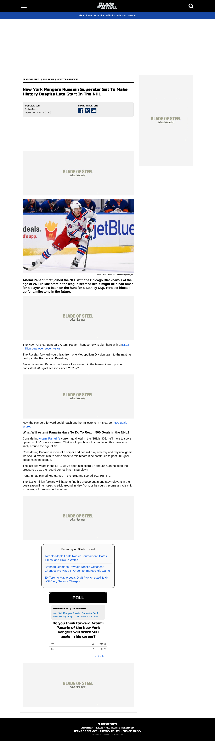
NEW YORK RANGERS (67, 79)
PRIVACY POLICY (110, 731)
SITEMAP (106, 735)
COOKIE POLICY (132, 731)
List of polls (98, 656)
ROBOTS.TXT (117, 735)
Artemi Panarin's (49, 438)
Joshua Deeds (31, 109)
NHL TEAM (48, 79)
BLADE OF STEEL (31, 79)
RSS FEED (96, 735)
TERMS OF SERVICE (85, 731)
